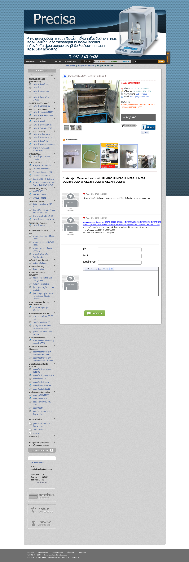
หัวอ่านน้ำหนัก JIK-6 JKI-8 (43, 216)
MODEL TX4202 (39, 198)
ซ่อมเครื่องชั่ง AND (40, 379)
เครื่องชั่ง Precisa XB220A (43, 112)
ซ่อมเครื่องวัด (38, 408)
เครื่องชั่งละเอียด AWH (41, 134)
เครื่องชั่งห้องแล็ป (39, 121)
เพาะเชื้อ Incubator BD (41, 322)
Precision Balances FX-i (42, 172)
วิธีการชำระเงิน (42, 496)
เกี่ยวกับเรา (42, 523)
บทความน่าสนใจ (39, 430)
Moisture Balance (40, 263)
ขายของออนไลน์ (54, 558)
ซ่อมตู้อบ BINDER (40, 398)
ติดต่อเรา (42, 510)
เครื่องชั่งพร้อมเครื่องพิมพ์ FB (44, 145)
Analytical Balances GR (42, 165)
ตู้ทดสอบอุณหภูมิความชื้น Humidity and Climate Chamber (43, 296)
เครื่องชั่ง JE (37, 88)
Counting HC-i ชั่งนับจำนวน (43, 179)
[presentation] (105, 303)
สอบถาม (36, 433)
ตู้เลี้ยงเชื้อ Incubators (41, 284)
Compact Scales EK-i (41, 176)
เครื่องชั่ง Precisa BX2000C (43, 115)
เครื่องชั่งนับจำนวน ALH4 (42, 138)
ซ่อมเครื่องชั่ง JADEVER (42, 386)
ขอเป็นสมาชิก (42, 483)
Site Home (70, 66)
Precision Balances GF (42, 169)
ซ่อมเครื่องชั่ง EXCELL (41, 389)
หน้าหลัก (30, 553)
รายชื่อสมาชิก (43, 553)
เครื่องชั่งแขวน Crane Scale (43, 220)
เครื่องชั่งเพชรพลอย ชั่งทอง (43, 125)
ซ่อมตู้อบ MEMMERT (41, 395)
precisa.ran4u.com (37, 462)
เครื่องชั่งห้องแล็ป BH (41, 141)
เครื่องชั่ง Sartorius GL (41, 106)
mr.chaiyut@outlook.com (41, 469)
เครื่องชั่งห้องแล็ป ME (41, 84)
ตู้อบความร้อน (38, 269)
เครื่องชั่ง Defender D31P (42, 128)
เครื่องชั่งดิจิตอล (39, 226)
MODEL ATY (38, 191)
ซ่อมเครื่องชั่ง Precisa (41, 382)
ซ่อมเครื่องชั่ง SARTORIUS (43, 375)
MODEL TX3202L (40, 195)
